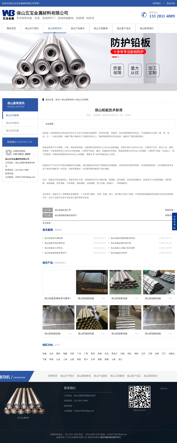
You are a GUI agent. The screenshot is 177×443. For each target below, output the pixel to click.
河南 (122, 353)
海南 (100, 353)
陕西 (79, 359)
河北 (107, 353)
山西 (72, 359)
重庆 (58, 353)
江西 (150, 353)
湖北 (129, 353)
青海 (51, 359)
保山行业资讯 (12, 123)
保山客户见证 (124, 28)
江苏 (143, 353)
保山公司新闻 (12, 115)
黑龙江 (115, 353)
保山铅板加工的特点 (75, 247)
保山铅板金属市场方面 (141, 243)
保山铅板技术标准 (141, 252)
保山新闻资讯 (55, 28)
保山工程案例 (101, 28)
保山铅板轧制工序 (63, 210)
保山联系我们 (147, 28)
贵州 (93, 353)
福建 (65, 353)
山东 (58, 359)
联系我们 (157, 3)
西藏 (107, 359)
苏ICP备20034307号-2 (110, 437)
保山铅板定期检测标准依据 (141, 238)
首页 (57, 99)
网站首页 (11, 28)
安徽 (44, 353)
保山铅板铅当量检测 (75, 238)
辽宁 (164, 353)
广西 (86, 353)
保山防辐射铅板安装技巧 (66, 215)
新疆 (100, 359)
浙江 (120, 359)
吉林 (157, 353)
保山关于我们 (32, 28)
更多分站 (171, 3)
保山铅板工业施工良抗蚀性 (141, 247)
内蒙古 (172, 353)
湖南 (136, 353)
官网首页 (52, 376)
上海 (65, 359)
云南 (114, 359)
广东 (79, 353)
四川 (86, 359)
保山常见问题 (12, 130)
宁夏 (44, 359)
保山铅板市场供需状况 (75, 243)
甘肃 (72, 353)
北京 (51, 353)
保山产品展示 (78, 28)
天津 (93, 359)
